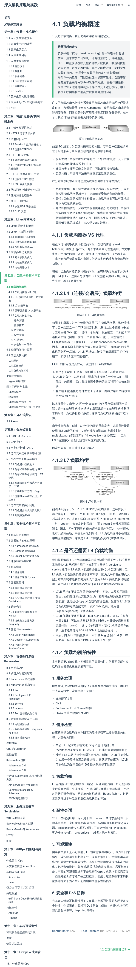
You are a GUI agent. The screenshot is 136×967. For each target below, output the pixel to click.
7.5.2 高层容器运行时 (20, 592)
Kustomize (14, 877)
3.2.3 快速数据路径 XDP (21, 246)
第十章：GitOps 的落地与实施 (22, 852)
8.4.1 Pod (13, 690)
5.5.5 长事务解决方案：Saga (24, 491)
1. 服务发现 (17, 320)
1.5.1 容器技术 (16, 66)
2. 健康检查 (17, 325)
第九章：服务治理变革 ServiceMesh (19, 809)
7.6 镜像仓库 (13, 606)
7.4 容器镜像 (13, 567)
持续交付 (11, 907)
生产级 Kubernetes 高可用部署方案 (24, 777)
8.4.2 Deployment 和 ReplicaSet (19, 697)
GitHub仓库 (115, 5)
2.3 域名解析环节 (16, 139)
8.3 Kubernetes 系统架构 (20, 679)
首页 (78, 5)
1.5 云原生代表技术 (17, 61)
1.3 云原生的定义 (16, 49)
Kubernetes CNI (17, 765)
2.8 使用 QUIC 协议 (17, 201)
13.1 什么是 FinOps (17, 963)
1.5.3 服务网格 (16, 76)
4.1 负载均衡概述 (16, 287)
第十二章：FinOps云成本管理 (22, 954)
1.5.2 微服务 (15, 71)
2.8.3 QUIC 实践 (17, 211)
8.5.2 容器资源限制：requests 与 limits (25, 731)
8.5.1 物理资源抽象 (19, 724)
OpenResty (14, 391)
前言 (7, 18)
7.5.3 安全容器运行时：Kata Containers (24, 599)
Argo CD (13, 912)
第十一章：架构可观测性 (20, 926)
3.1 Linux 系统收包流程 (20, 225)
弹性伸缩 (11, 743)
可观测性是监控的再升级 (21, 932)
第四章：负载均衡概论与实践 (22, 278)
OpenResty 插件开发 (19, 401)
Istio (9, 840)
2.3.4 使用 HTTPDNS (20, 149)
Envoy (9, 835)
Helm (11, 882)
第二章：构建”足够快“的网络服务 (22, 119)
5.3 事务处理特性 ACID (19, 447)
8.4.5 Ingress (15, 708)
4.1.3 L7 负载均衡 (18, 305)
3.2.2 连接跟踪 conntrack (22, 241)
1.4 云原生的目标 (16, 55)
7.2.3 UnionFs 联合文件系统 (23, 555)
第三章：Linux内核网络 (19, 219)
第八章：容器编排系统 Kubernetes (19, 659)
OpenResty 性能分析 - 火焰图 (24, 406)
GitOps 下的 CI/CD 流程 (20, 887)
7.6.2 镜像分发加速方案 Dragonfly (21, 622)
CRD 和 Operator (16, 748)
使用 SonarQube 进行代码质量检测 (25, 900)
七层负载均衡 (14, 376)
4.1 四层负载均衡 (16, 355)
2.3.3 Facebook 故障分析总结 (24, 144)
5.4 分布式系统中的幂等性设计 (24, 453)
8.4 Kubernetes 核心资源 (20, 684)
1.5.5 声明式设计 (17, 86)
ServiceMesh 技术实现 (19, 823)
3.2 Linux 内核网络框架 (20, 231)
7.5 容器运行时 (15, 582)
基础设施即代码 (15, 872)
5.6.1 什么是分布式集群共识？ (25, 510)
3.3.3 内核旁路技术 (19, 267)
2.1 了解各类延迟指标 (19, 127)
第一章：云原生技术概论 (20, 32)
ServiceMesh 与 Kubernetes (22, 829)
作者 (87, 5)
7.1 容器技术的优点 (17, 535)
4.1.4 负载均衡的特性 (20, 315)
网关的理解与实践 (17, 386)
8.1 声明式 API (15, 667)
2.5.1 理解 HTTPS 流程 (21, 179)
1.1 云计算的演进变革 (19, 38)
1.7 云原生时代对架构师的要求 (24, 102)
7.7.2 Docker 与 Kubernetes (23, 639)
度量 (9, 938)
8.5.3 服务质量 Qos (19, 737)
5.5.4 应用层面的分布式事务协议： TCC (25, 484)
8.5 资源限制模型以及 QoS (22, 719)
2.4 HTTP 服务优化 (17, 155)
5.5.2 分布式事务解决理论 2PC (25, 469)
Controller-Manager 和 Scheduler (20, 791)
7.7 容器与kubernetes (19, 629)
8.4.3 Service (15, 703)
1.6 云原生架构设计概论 (20, 96)
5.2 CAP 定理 (14, 441)
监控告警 (11, 754)
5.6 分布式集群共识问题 (20, 505)
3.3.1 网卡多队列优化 (20, 257)
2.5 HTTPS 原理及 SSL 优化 (22, 174)
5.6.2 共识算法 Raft (19, 515)
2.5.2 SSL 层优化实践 (20, 184)
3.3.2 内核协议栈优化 (20, 262)
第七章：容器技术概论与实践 (22, 526)
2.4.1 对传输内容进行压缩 (22, 160)
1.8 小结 (11, 108)
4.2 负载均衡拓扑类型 (19, 349)
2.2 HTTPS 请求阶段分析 (21, 133)
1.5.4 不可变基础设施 (20, 81)
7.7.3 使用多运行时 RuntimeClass (19, 646)
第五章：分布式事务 (17, 430)
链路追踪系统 (14, 943)
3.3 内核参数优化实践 (19, 252)
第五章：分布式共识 (17, 415)
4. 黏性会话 (17, 334)
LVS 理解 (13, 360)
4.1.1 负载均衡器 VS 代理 (22, 292)
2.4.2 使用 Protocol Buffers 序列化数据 (25, 167)
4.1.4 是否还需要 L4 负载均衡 (24, 310)
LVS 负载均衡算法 (18, 370)
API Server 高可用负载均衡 (23, 784)
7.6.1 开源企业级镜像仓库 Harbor (22, 614)
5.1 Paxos (12, 421)
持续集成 (11, 893)
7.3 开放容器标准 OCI (19, 561)
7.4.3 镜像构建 (16, 572)
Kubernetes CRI (17, 770)
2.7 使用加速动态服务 (19, 195)
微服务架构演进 (15, 818)
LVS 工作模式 (15, 365)
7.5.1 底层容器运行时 (20, 587)
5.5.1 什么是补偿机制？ (21, 464)
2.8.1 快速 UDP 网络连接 (22, 206)
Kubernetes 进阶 (16, 760)
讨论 (99, 5)
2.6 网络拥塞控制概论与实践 (23, 189)
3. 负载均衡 (17, 330)
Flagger (12, 917)
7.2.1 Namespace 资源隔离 (23, 546)
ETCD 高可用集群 (18, 798)
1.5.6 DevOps (15, 91)
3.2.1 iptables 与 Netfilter (22, 236)
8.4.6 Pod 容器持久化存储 (22, 713)
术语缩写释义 (13, 24)
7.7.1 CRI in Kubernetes (21, 634)
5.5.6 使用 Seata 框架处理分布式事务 (25, 498)
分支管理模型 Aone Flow (20, 866)
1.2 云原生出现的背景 (19, 43)
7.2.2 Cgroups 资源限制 (21, 551)
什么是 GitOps (14, 860)
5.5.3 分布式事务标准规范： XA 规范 (25, 476)
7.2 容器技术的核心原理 (20, 540)
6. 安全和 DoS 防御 (21, 344)
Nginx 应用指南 (17, 381)
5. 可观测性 (17, 339)
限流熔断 (13, 396)
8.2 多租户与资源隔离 (19, 673)
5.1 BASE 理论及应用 (18, 436)
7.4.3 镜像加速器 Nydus (21, 577)
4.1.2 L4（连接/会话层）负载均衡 (25, 299)
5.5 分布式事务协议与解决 (21, 459)
